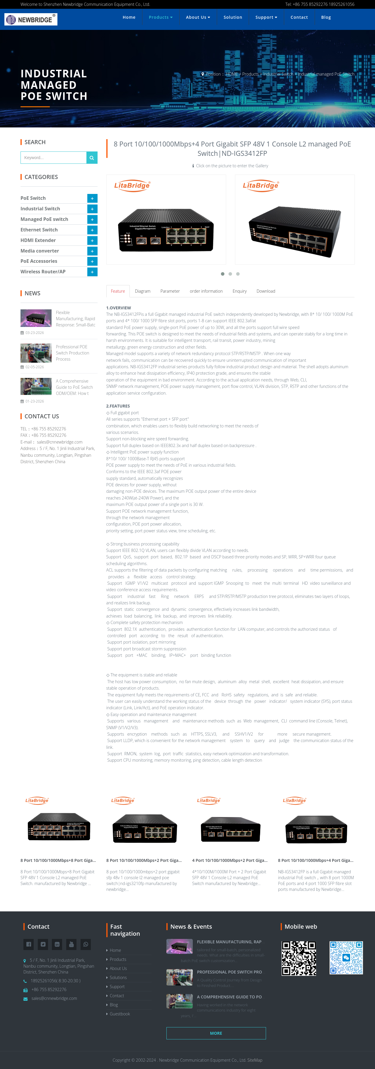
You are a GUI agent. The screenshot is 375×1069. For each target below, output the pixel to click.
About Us (198, 17)
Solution (233, 17)
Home (129, 17)
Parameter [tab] (170, 291)
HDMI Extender (38, 240)
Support (266, 17)
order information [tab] (206, 291)
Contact (299, 17)
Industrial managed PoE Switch (326, 74)
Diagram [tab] (143, 291)
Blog (326, 17)
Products (161, 17)
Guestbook (118, 1014)
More (216, 1033)
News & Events (191, 926)
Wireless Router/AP (43, 271)
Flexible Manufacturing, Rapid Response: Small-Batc (75, 319)
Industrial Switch (278, 74)
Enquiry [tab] (240, 291)
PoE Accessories (39, 261)
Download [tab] (266, 291)
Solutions (116, 977)
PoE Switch (33, 198)
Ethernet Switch (39, 229)
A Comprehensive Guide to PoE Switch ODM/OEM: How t (74, 387)
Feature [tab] (118, 291)
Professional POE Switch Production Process (72, 353)
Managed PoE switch (44, 219)
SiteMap (255, 1060)
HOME (232, 74)
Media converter (40, 251)
